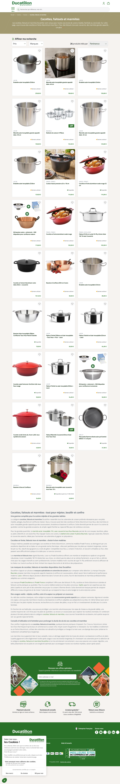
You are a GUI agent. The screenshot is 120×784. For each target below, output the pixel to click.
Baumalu (14, 573)
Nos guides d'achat (67, 751)
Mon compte (48, 748)
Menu (13, 9)
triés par (84, 43)
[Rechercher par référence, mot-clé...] (63, 9)
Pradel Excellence (26, 582)
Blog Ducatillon (65, 748)
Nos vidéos (64, 758)
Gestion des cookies (65, 779)
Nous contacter (66, 745)
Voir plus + (18, 689)
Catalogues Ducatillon (51, 745)
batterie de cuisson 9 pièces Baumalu (74, 533)
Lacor (20, 575)
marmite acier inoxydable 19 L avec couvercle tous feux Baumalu (55, 531)
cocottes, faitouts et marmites (53, 614)
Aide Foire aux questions (65, 754)
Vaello (81, 584)
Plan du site (48, 751)
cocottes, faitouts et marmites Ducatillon (34, 641)
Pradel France (40, 582)
